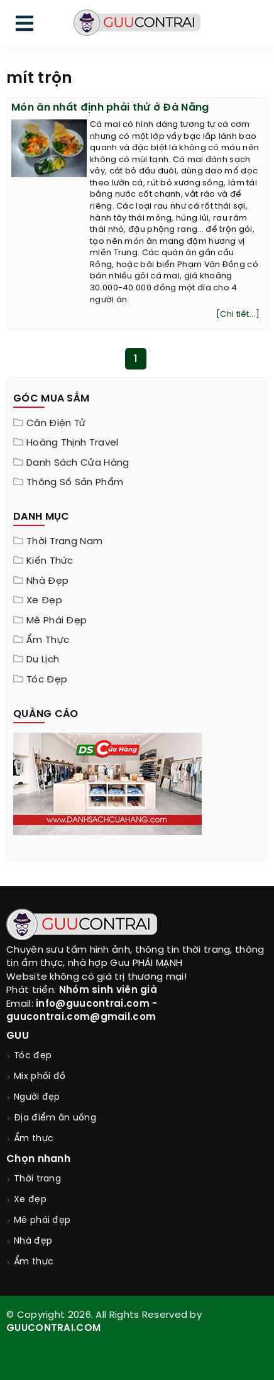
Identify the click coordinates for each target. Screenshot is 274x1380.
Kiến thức (50, 561)
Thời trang (37, 1179)
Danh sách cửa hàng (77, 463)
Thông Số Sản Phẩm (74, 483)
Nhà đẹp (47, 581)
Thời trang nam (64, 542)
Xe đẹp (44, 601)
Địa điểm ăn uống (55, 1118)
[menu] (24, 26)
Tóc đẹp (46, 680)
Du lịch (42, 660)
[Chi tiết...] (238, 314)
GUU (17, 1036)
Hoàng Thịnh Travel (72, 443)
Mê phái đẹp (56, 621)
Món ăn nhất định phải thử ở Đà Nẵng (110, 107)
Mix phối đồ (39, 1077)
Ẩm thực (47, 640)
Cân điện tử (55, 424)
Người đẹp (37, 1097)
